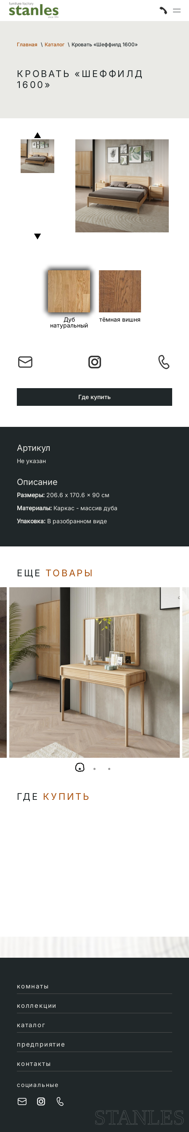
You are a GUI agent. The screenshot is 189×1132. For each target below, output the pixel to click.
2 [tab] (94, 769)
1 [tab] (80, 769)
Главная (27, 44)
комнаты (33, 986)
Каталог (54, 44)
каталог (31, 1025)
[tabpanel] (94, 672)
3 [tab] (109, 769)
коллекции (37, 1005)
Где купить (94, 396)
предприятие (41, 1044)
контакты (34, 1064)
